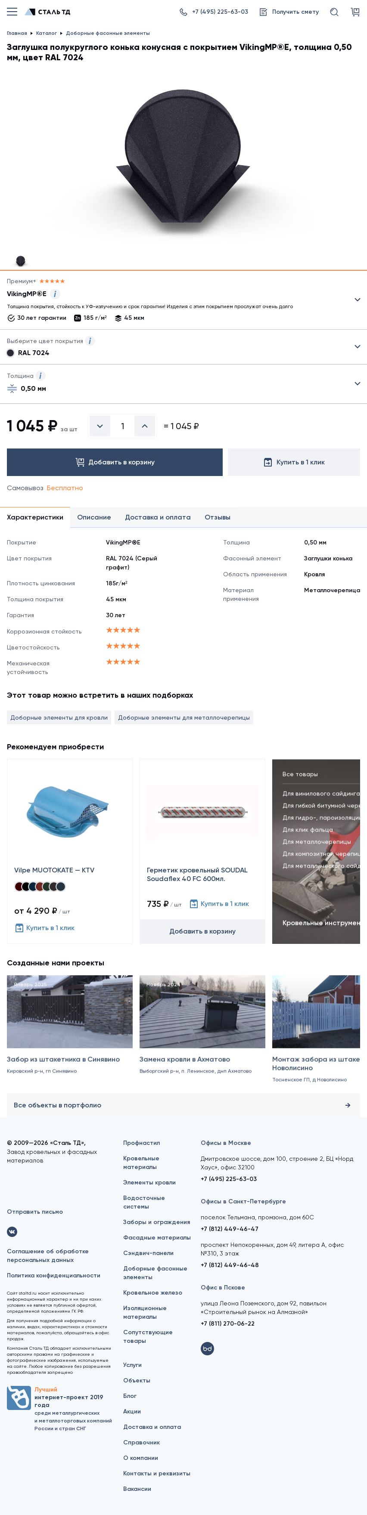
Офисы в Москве (226, 1143)
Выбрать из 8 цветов (183, 347)
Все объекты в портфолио (183, 1105)
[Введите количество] (122, 426)
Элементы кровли (149, 1182)
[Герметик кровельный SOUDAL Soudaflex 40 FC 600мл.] (202, 851)
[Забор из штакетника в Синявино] (70, 1039)
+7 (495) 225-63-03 (229, 1179)
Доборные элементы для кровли (59, 717)
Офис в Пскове (223, 1287)
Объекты (136, 1380)
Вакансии (137, 1489)
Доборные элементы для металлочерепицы (184, 717)
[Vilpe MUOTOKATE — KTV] (69, 851)
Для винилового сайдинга (321, 799)
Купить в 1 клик (44, 928)
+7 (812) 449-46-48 (230, 1265)
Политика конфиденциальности (53, 1275)
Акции (132, 1411)
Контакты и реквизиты (156, 1473)
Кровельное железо (152, 1292)
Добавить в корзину (202, 931)
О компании (140, 1458)
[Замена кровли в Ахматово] (202, 1039)
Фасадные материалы (157, 1237)
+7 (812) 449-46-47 (229, 1229)
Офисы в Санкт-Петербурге (243, 1201)
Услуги (132, 1365)
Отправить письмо (35, 1211)
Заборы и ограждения (156, 1222)
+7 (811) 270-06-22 (228, 1323)
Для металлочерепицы (317, 847)
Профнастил (141, 1143)
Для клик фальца (308, 835)
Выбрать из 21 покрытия (176, 301)
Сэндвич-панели (148, 1253)
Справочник (141, 1442)
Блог (130, 1396)
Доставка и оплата (152, 1427)
